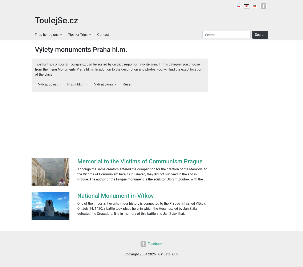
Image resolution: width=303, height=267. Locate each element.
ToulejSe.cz (56, 20)
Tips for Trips (78, 34)
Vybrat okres (103, 84)
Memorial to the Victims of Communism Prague (140, 161)
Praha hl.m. (76, 84)
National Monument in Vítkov (115, 195)
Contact (103, 34)
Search (260, 35)
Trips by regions (46, 34)
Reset (127, 84)
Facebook (151, 244)
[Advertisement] (120, 126)
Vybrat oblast (48, 84)
